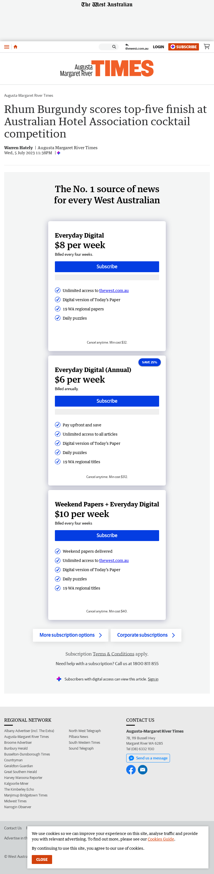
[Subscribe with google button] (107, 277)
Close (42, 859)
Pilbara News (78, 737)
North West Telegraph (85, 731)
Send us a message (148, 758)
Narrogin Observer (17, 807)
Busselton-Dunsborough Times (27, 754)
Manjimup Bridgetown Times (25, 795)
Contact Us (13, 828)
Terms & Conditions (113, 654)
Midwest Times (15, 801)
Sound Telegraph (81, 748)
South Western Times (84, 742)
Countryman (13, 760)
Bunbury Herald (16, 748)
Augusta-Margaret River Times (28, 95)
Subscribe (184, 46)
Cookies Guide (161, 839)
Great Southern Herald (20, 772)
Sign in (153, 679)
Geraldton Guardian (18, 766)
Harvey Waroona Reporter (23, 778)
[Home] (15, 47)
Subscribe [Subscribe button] (107, 266)
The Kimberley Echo (19, 789)
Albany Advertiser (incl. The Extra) (29, 731)
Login (158, 47)
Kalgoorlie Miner (16, 783)
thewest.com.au (114, 290)
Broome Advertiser (18, 742)
